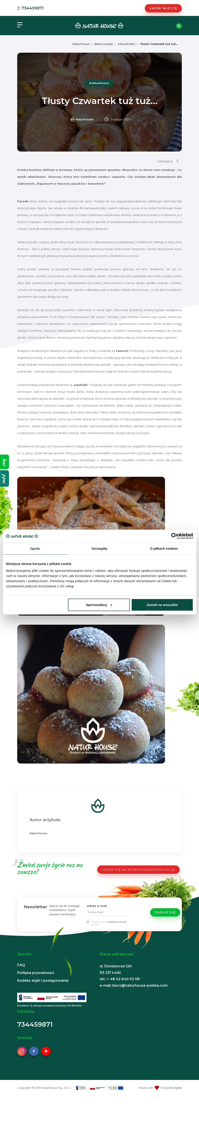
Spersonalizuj (99, 604)
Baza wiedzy (103, 44)
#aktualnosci (99, 83)
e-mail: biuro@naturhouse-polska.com (134, 985)
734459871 (30, 8)
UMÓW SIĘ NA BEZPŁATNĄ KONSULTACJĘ (138, 869)
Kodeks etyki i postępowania (42, 980)
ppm (4, 478)
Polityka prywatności (35, 973)
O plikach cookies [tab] (164, 548)
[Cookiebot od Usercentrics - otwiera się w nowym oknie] (174, 536)
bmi (4, 461)
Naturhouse (80, 44)
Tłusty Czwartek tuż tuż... (158, 44)
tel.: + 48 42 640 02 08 (120, 979)
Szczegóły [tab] (99, 548)
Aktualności (126, 44)
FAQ (21, 965)
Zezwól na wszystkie (162, 604)
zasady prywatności (117, 922)
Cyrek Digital (173, 1087)
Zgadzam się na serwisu (109, 923)
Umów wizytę (163, 8)
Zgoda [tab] (35, 548)
